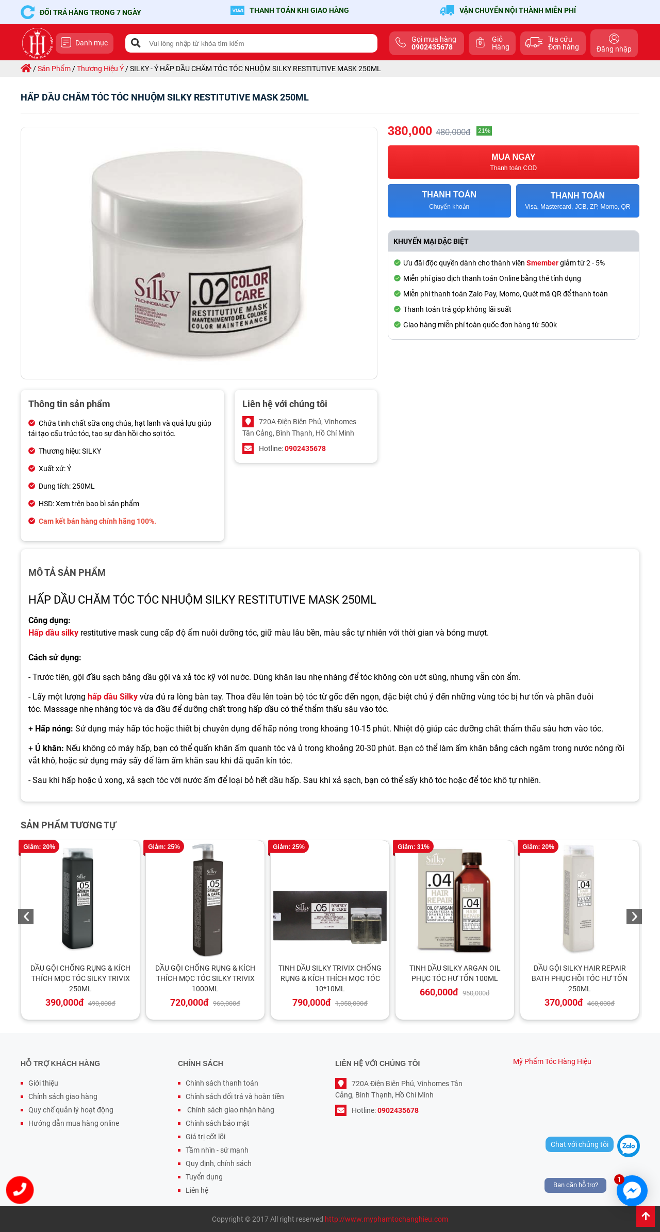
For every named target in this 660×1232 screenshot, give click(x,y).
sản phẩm (54, 68)
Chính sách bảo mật (218, 1123)
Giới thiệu (43, 1083)
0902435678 (305, 448)
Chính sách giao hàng (62, 1096)
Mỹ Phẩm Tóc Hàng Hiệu (552, 1061)
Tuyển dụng (204, 1177)
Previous (26, 916)
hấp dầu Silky (113, 697)
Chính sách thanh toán (222, 1083)
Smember (542, 263)
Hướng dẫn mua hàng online (73, 1123)
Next (634, 916)
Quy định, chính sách (219, 1163)
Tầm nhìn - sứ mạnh (217, 1150)
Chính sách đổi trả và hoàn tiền (235, 1096)
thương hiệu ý (100, 68)
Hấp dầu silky (53, 633)
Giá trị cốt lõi (205, 1137)
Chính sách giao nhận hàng (230, 1110)
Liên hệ (197, 1190)
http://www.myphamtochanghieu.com (386, 1219)
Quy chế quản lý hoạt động (70, 1110)
